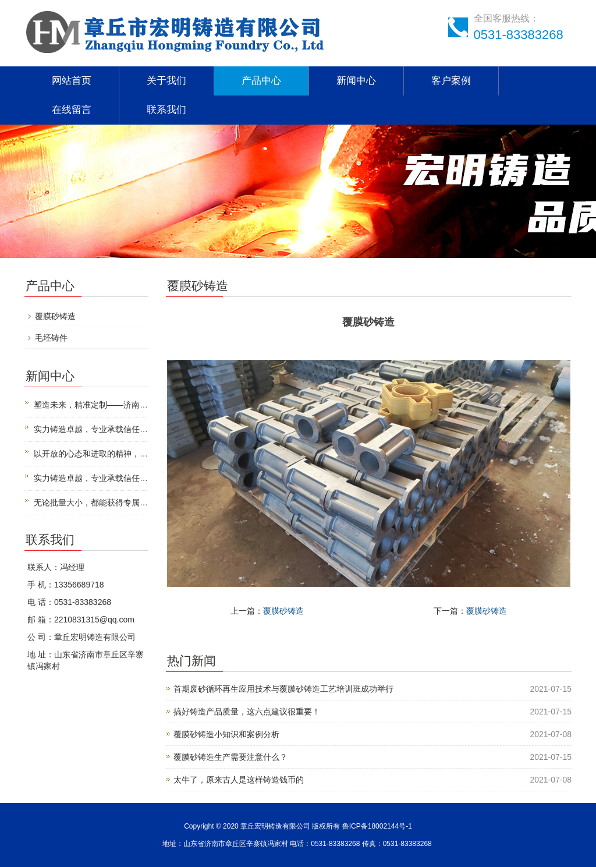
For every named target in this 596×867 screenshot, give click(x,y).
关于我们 (166, 80)
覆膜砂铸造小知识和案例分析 (226, 734)
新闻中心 (356, 80)
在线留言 (71, 109)
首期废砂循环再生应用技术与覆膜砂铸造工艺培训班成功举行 (283, 688)
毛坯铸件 (51, 337)
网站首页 (71, 80)
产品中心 (261, 80)
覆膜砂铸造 (283, 610)
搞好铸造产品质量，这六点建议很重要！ (246, 711)
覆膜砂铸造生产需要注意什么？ (230, 757)
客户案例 (451, 80)
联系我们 (166, 109)
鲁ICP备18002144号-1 (377, 826)
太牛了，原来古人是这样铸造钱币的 (238, 779)
